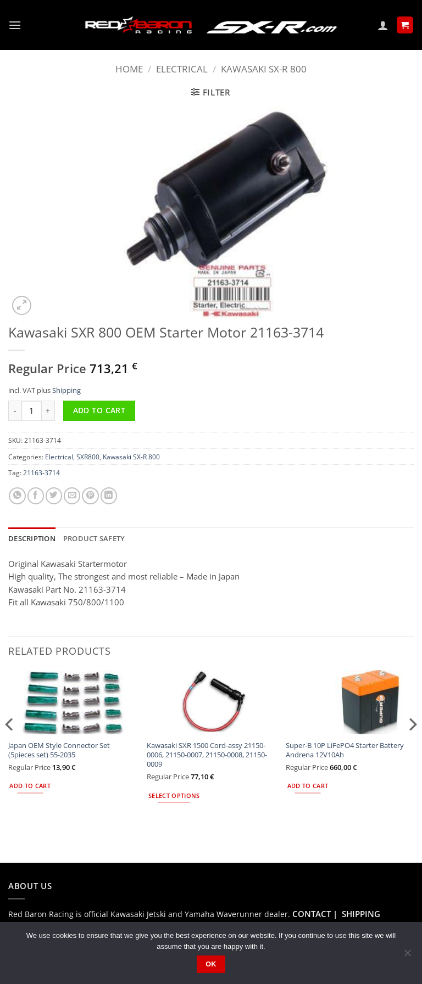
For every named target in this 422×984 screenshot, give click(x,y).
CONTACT (311, 912)
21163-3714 (41, 472)
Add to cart (99, 410)
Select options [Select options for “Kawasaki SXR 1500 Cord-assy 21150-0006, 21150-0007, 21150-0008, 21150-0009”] (173, 795)
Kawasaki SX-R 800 (264, 69)
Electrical (182, 69)
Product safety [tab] (90, 537)
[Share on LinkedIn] (109, 495)
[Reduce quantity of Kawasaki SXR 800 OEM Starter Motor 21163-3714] (14, 411)
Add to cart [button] (30, 785)
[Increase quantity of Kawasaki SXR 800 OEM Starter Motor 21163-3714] (48, 411)
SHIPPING (361, 912)
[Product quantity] (31, 411)
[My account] (382, 25)
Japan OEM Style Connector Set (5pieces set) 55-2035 (59, 749)
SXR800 (87, 456)
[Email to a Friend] (72, 495)
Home (129, 69)
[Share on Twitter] (54, 495)
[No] (407, 956)
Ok (211, 964)
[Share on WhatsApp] (17, 495)
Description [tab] (30, 537)
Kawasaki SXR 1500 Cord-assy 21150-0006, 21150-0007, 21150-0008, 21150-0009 (207, 754)
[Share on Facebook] (35, 495)
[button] (14, 25)
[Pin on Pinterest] (90, 495)
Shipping (66, 390)
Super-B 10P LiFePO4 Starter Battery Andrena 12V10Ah (345, 749)
